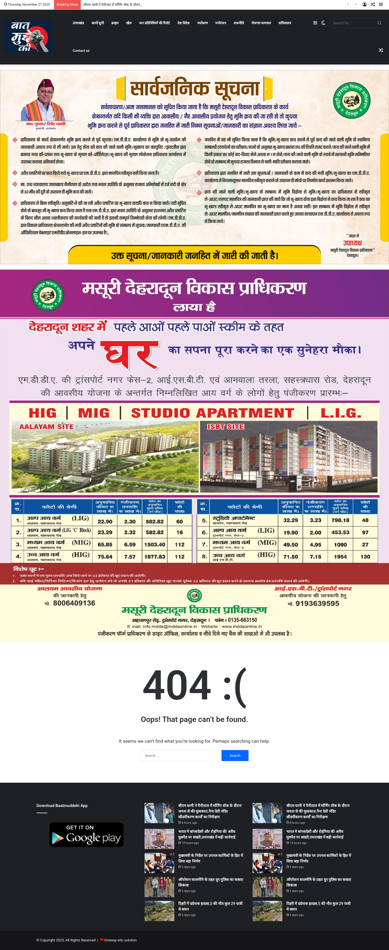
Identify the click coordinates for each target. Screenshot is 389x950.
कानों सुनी (98, 23)
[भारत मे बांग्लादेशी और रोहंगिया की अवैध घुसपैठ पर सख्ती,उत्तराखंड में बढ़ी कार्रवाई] (159, 839)
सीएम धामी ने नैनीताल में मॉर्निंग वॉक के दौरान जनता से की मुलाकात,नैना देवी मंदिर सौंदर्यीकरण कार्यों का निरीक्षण (210, 811)
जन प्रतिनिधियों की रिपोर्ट (154, 23)
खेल (129, 23)
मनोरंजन (220, 23)
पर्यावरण (202, 23)
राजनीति (239, 23)
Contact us (81, 51)
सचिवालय (285, 23)
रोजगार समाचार (261, 23)
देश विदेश (183, 23)
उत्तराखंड (78, 23)
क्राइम (115, 23)
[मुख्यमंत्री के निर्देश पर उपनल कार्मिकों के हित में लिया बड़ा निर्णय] (159, 863)
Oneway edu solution (120, 940)
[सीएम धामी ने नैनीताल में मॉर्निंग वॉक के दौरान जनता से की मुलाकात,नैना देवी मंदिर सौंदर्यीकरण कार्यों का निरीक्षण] (159, 813)
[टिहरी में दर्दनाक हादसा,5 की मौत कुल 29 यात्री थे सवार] (159, 911)
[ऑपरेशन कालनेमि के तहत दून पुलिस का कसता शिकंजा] (159, 887)
